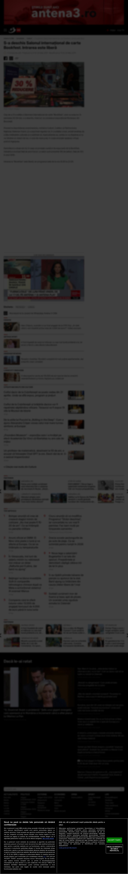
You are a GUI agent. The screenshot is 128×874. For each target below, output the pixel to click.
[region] (64, 846)
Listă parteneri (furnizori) (68, 848)
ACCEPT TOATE (114, 840)
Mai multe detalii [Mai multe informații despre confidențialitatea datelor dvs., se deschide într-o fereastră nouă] (48, 838)
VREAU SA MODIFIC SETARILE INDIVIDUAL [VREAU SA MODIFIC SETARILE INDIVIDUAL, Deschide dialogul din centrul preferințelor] (114, 849)
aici (44, 856)
